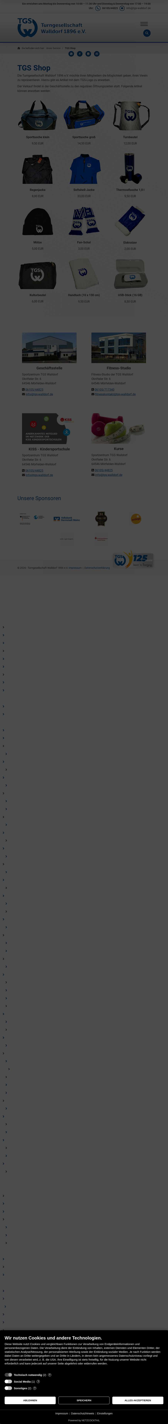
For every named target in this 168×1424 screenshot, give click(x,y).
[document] (84, 1353)
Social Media (22, 1381)
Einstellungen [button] (105, 1413)
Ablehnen (30, 1400)
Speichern (84, 1400)
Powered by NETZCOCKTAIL (84, 1420)
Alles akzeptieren (138, 1400)
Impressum (61, 1413)
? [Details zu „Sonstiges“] (35, 1388)
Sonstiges (20, 1388)
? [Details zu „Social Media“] (38, 1381)
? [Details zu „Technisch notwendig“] (49, 1375)
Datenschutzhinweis (82, 1413)
